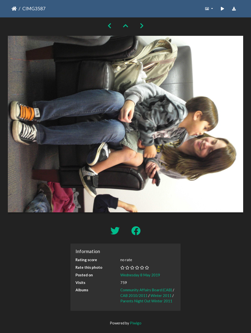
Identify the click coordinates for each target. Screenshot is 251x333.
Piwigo (135, 323)
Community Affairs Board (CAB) (146, 290)
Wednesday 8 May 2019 (140, 275)
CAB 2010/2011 (134, 295)
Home (14, 8)
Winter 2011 (161, 295)
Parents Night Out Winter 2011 (146, 301)
